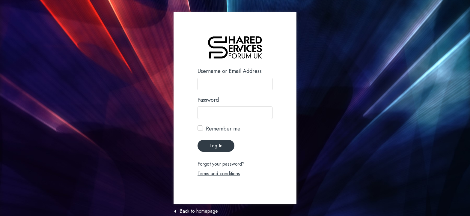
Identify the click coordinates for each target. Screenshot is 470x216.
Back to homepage (199, 211)
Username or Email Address (230, 71)
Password (208, 100)
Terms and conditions (219, 173)
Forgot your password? (221, 163)
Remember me (223, 129)
